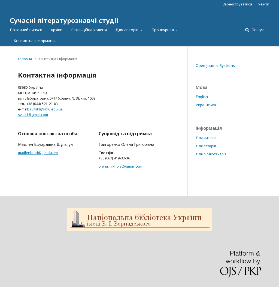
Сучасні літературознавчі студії (64, 20)
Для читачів (206, 137)
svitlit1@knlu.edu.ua (46, 109)
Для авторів (128, 29)
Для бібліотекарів (211, 154)
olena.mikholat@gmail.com (120, 166)
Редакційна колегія (89, 29)
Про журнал (163, 29)
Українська (206, 104)
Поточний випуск (26, 29)
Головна (25, 58)
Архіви (56, 29)
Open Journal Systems (215, 65)
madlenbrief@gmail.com (38, 152)
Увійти (263, 4)
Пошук (257, 29)
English (202, 96)
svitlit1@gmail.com (33, 114)
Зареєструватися (237, 4)
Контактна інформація (35, 40)
